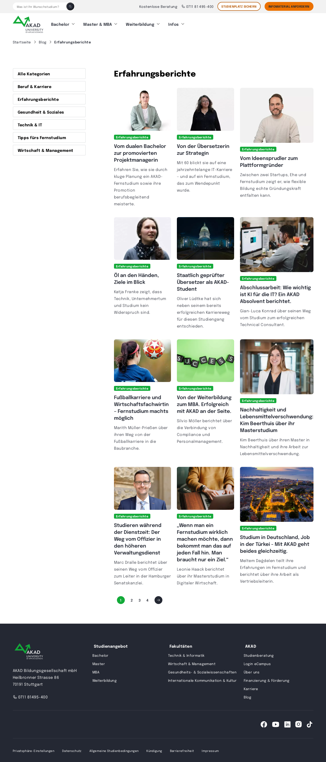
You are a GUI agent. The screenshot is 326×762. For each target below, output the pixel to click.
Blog (248, 696)
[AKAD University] (29, 651)
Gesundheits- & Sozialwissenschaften (202, 671)
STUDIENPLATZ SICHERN (238, 6)
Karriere (251, 687)
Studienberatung (259, 654)
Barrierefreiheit (182, 750)
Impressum (210, 750)
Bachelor (60, 23)
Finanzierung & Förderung (267, 679)
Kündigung (154, 750)
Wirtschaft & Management (45, 149)
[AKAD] (28, 23)
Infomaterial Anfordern (289, 6)
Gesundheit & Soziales (41, 111)
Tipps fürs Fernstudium (42, 136)
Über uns (252, 671)
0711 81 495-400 (197, 6)
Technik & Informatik (186, 654)
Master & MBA (97, 23)
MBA (96, 671)
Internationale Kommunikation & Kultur (202, 679)
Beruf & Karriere (35, 85)
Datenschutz (72, 750)
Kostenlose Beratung (158, 6)
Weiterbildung (140, 23)
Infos (173, 23)
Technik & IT (30, 124)
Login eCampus (257, 662)
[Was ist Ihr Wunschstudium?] (39, 6)
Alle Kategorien (34, 73)
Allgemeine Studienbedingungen (114, 750)
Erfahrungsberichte (38, 98)
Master (98, 662)
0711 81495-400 (30, 695)
